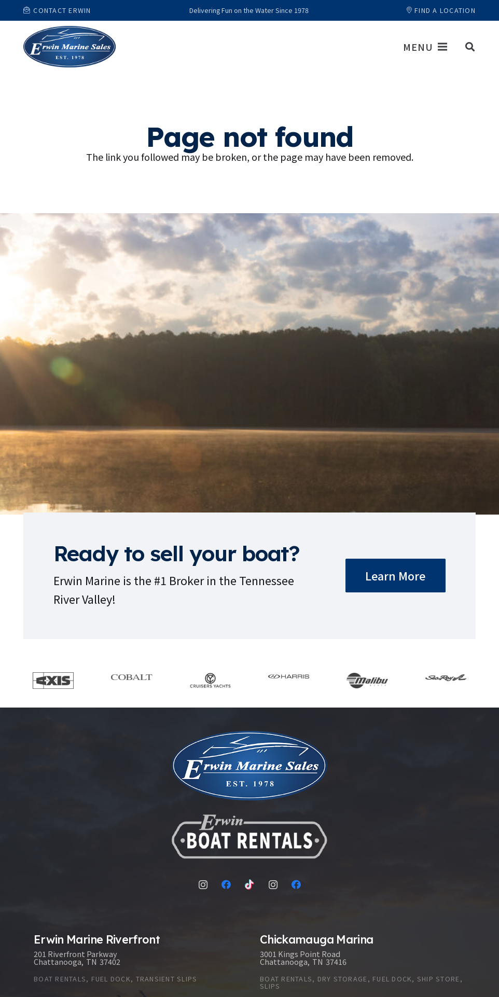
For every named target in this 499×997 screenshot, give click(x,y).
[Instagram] (203, 884)
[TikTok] (249, 884)
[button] (470, 47)
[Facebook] (226, 884)
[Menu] (425, 47)
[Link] (69, 46)
